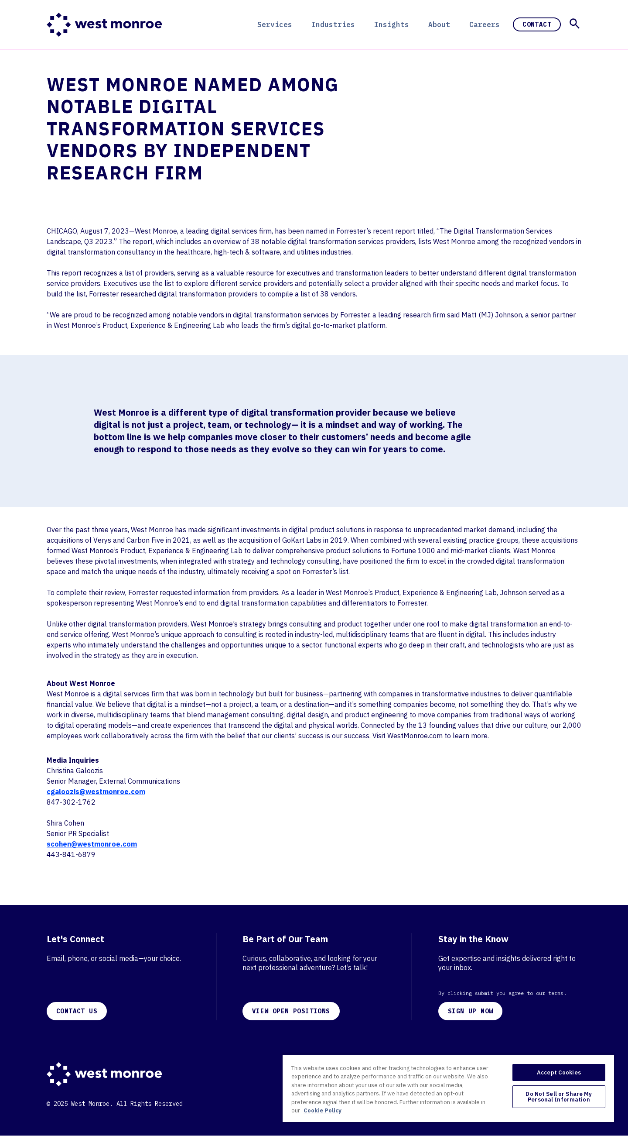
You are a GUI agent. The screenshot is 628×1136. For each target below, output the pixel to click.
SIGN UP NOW (470, 1011)
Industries (333, 24)
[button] (574, 24)
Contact (536, 24)
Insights (391, 24)
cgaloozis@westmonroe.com (96, 791)
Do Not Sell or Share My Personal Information (559, 1096)
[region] (448, 1088)
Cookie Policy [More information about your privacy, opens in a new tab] (322, 1110)
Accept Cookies (559, 1072)
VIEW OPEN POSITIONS (291, 1011)
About (439, 24)
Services (274, 24)
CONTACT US (76, 1011)
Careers (484, 24)
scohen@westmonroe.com (92, 844)
